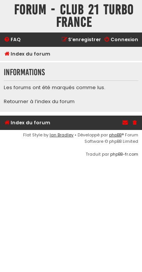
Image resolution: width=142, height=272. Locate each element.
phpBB (115, 135)
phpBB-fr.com (124, 154)
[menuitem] (12, 40)
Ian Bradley (61, 135)
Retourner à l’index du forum (39, 101)
